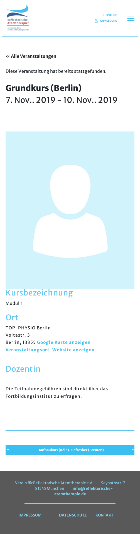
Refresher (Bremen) (87, 450)
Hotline (110, 15)
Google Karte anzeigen (64, 342)
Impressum (29, 515)
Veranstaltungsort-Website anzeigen (50, 349)
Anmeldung (106, 21)
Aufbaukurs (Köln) (54, 450)
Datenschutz (73, 515)
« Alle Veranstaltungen (31, 56)
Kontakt (104, 515)
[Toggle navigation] (131, 18)
